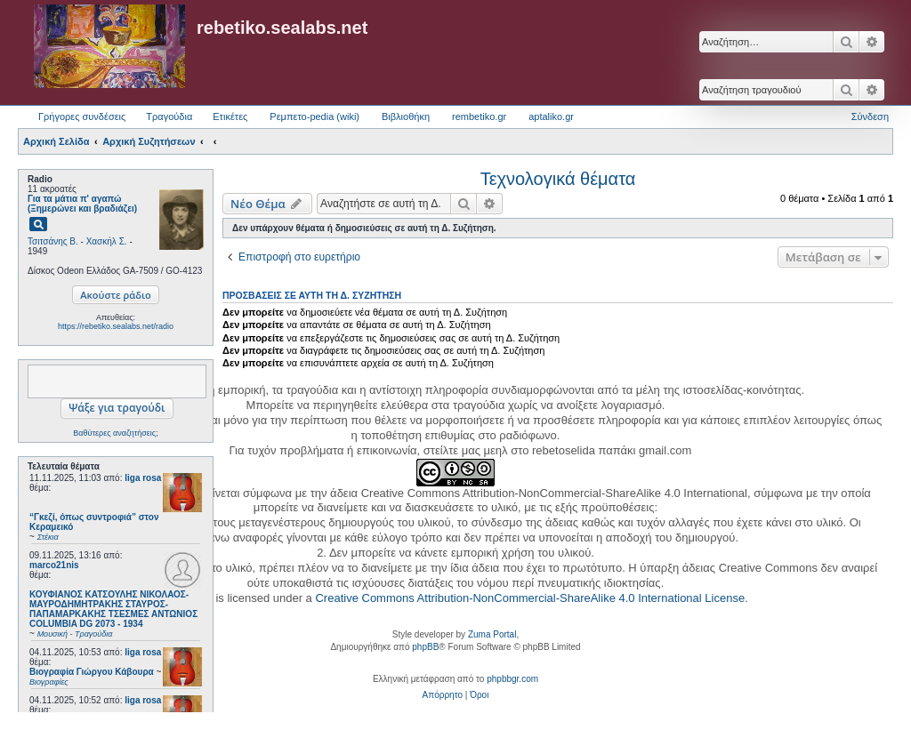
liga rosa (143, 478)
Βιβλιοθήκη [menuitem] (406, 116)
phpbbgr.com (512, 679)
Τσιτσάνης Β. (53, 241)
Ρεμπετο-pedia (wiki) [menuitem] (314, 116)
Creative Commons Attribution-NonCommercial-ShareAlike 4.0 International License (530, 598)
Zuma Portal (492, 634)
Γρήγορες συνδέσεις (81, 116)
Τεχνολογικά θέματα (558, 179)
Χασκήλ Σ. (106, 241)
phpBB (425, 647)
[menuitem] (443, 695)
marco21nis (54, 565)
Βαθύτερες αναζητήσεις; (115, 433)
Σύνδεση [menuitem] (870, 116)
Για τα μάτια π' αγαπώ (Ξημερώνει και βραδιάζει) (82, 203)
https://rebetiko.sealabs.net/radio (115, 326)
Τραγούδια (169, 116)
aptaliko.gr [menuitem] (551, 116)
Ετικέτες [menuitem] (230, 116)
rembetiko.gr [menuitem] (479, 116)
